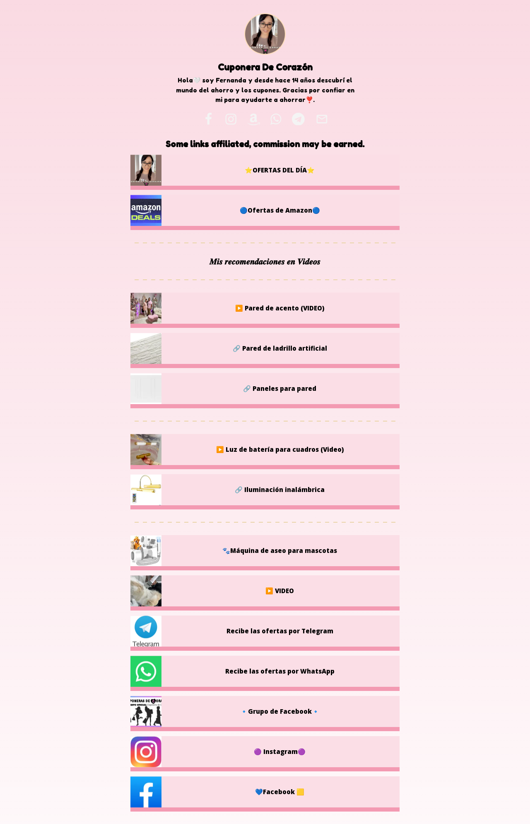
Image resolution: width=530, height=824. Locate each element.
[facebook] (208, 119)
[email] (322, 119)
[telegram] (298, 119)
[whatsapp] (276, 119)
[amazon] (253, 119)
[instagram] (230, 119)
